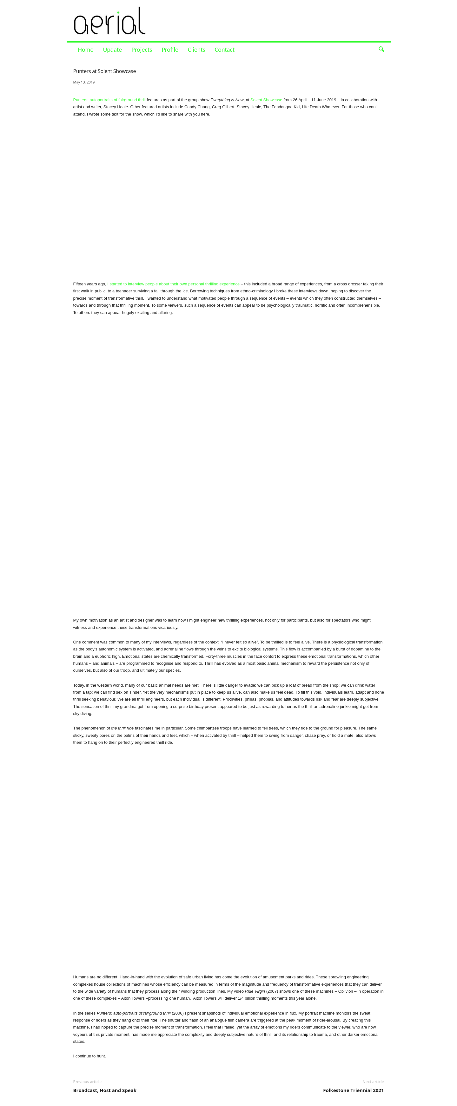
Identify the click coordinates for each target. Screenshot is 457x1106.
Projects (141, 49)
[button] (381, 50)
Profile (170, 49)
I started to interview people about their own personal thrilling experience (173, 284)
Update (112, 49)
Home (86, 49)
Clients (196, 49)
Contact (225, 49)
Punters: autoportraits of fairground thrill (109, 99)
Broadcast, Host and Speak (105, 1090)
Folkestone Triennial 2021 (353, 1090)
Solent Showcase (266, 99)
